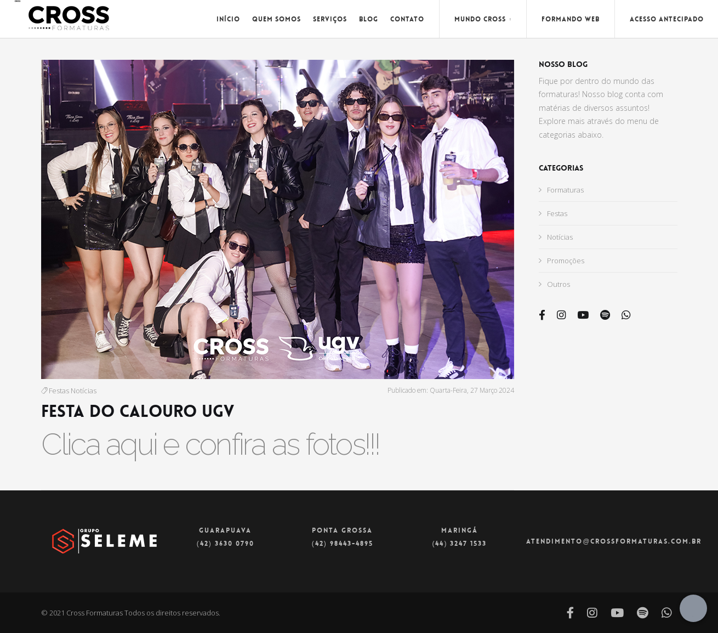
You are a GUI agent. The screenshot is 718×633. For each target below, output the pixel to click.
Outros (554, 284)
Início (228, 19)
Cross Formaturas (94, 613)
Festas (59, 390)
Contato (407, 19)
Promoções (561, 260)
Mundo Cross (482, 19)
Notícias (83, 390)
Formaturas (561, 190)
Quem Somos (276, 19)
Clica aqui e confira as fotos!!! (210, 444)
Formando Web (571, 19)
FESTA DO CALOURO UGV (137, 411)
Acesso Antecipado (667, 19)
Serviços (330, 19)
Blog (368, 19)
